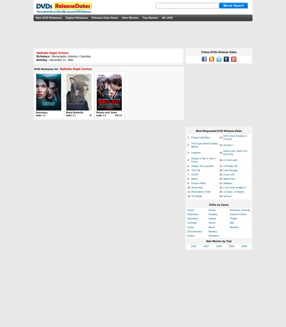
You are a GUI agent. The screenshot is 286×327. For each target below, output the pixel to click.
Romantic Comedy (240, 210)
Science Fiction (238, 214)
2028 (219, 246)
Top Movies (150, 17)
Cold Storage (230, 170)
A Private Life (230, 166)
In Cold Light (230, 160)
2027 (206, 246)
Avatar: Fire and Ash (202, 166)
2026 (193, 246)
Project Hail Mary (200, 137)
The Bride (196, 196)
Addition (227, 183)
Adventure (193, 214)
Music (212, 227)
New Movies (130, 17)
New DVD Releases (49, 17)
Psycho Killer (198, 183)
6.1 (74, 115)
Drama (191, 235)
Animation (192, 218)
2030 (244, 246)
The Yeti (195, 170)
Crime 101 (229, 174)
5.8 (104, 115)
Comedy (192, 222)
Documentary (194, 231)
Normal (227, 196)
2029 (231, 246)
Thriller (233, 218)
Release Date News (105, 17)
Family (212, 210)
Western (234, 227)
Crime (190, 227)
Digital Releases (77, 17)
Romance (214, 235)
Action (190, 210)
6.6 (44, 115)
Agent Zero (229, 178)
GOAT (194, 174)
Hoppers (196, 152)
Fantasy (213, 214)
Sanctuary (42, 112)
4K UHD (167, 17)
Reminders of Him (201, 191)
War (232, 222)
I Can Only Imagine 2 (234, 187)
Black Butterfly (74, 112)
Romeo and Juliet (106, 112)
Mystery (213, 231)
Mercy (194, 178)
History (212, 218)
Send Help (197, 187)
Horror (212, 222)
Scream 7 (228, 145)
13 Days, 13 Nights (233, 191)
